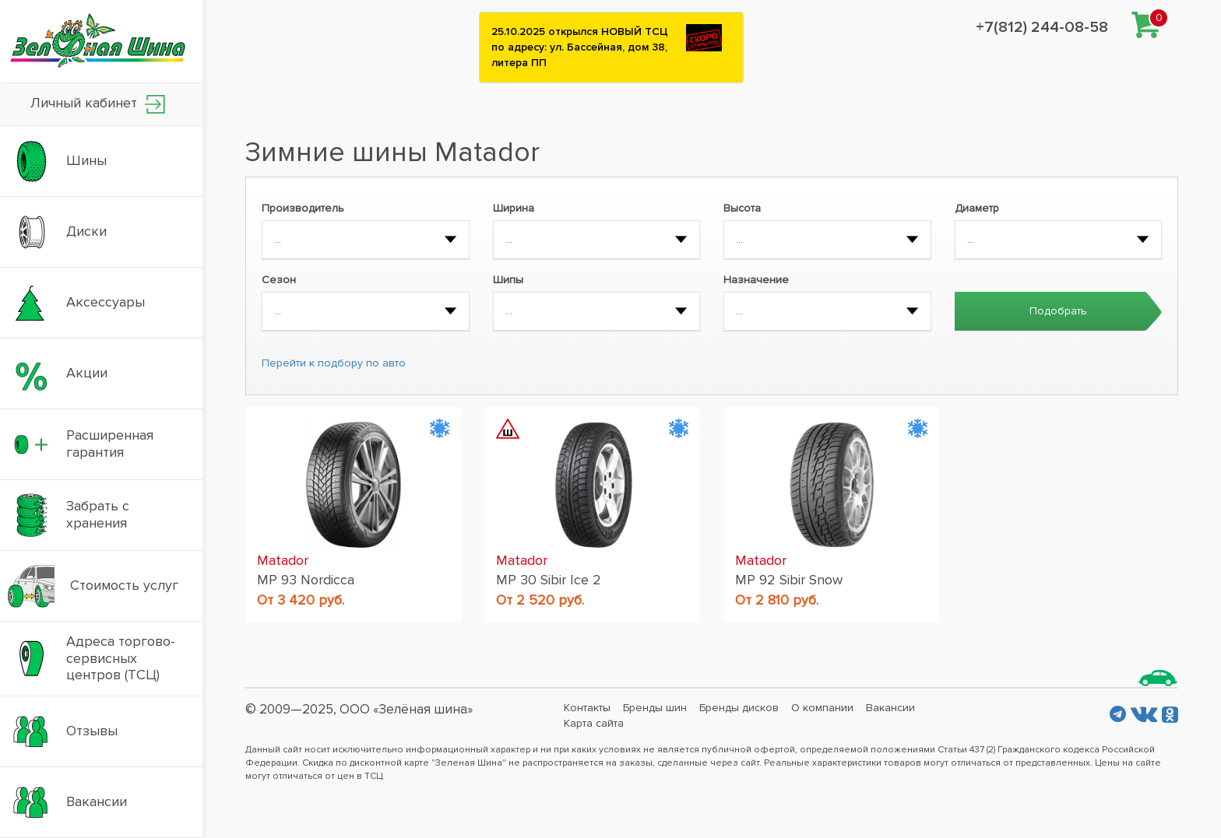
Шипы (508, 279)
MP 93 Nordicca (305, 579)
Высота (742, 208)
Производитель (303, 208)
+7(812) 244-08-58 (1042, 27)
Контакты (587, 707)
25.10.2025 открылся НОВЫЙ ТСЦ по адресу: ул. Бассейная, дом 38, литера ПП (579, 47)
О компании (822, 707)
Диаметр (977, 208)
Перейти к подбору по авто (334, 363)
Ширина (513, 208)
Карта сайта (594, 723)
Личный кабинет (97, 104)
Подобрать (1058, 310)
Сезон (279, 279)
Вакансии (890, 707)
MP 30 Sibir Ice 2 (548, 579)
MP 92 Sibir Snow (789, 579)
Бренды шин (655, 707)
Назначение (756, 279)
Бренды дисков (739, 707)
